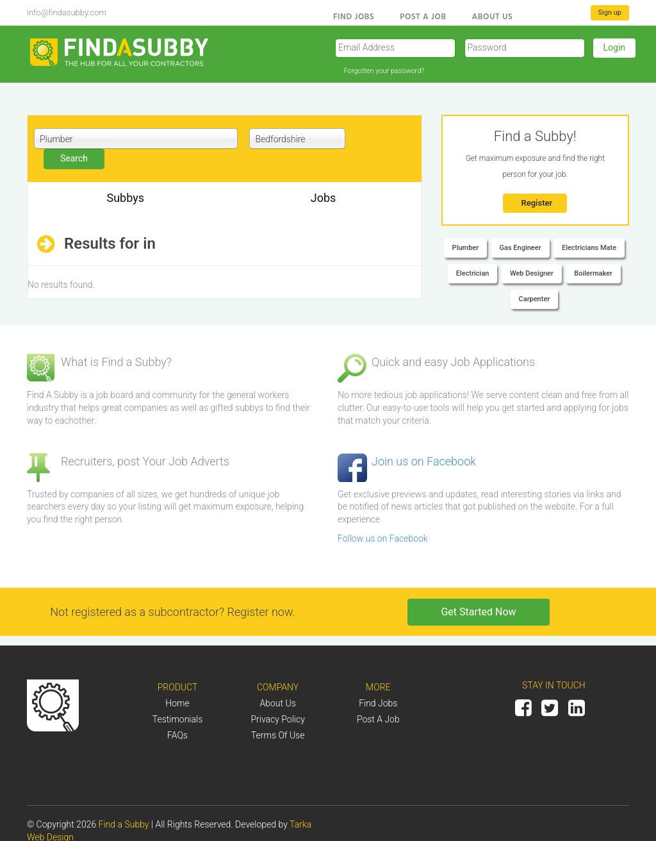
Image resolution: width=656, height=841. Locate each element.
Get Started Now (478, 612)
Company (278, 687)
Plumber (465, 248)
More (378, 687)
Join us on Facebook (424, 461)
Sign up (609, 12)
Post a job (378, 719)
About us (492, 16)
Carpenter (534, 299)
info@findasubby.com (66, 12)
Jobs (323, 197)
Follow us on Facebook (383, 538)
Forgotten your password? (384, 71)
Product (178, 687)
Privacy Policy (277, 719)
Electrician (472, 273)
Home (177, 703)
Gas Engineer (520, 248)
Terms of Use (278, 735)
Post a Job (423, 16)
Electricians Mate (589, 248)
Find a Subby (125, 824)
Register (536, 203)
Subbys (125, 197)
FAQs (177, 735)
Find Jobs (353, 16)
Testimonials (177, 719)
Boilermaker (593, 273)
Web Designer (532, 273)
